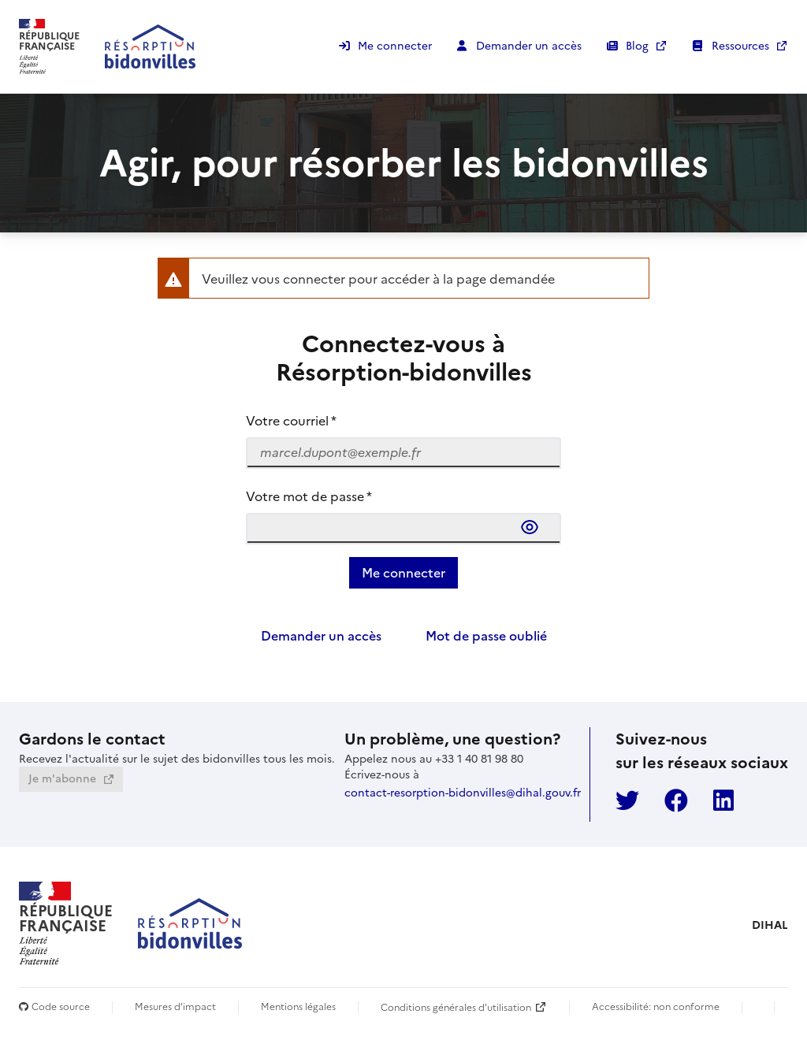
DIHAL (770, 925)
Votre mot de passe (309, 496)
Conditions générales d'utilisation (456, 1006)
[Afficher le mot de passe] (533, 527)
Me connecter (395, 45)
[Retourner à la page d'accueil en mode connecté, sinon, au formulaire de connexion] (107, 46)
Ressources (742, 45)
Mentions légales (298, 1007)
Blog (639, 45)
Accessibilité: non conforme (656, 1007)
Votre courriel (291, 421)
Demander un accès (529, 45)
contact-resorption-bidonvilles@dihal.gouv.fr (462, 792)
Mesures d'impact (175, 1007)
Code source (54, 1007)
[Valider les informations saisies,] (403, 573)
